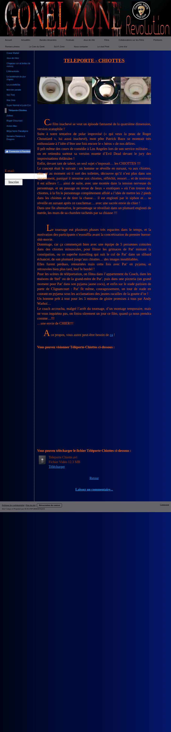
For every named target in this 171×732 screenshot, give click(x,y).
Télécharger (57, 467)
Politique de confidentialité (13, 505)
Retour (94, 478)
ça (111, 335)
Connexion (164, 504)
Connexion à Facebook (18, 151)
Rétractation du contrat (49, 505)
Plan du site (30, 505)
